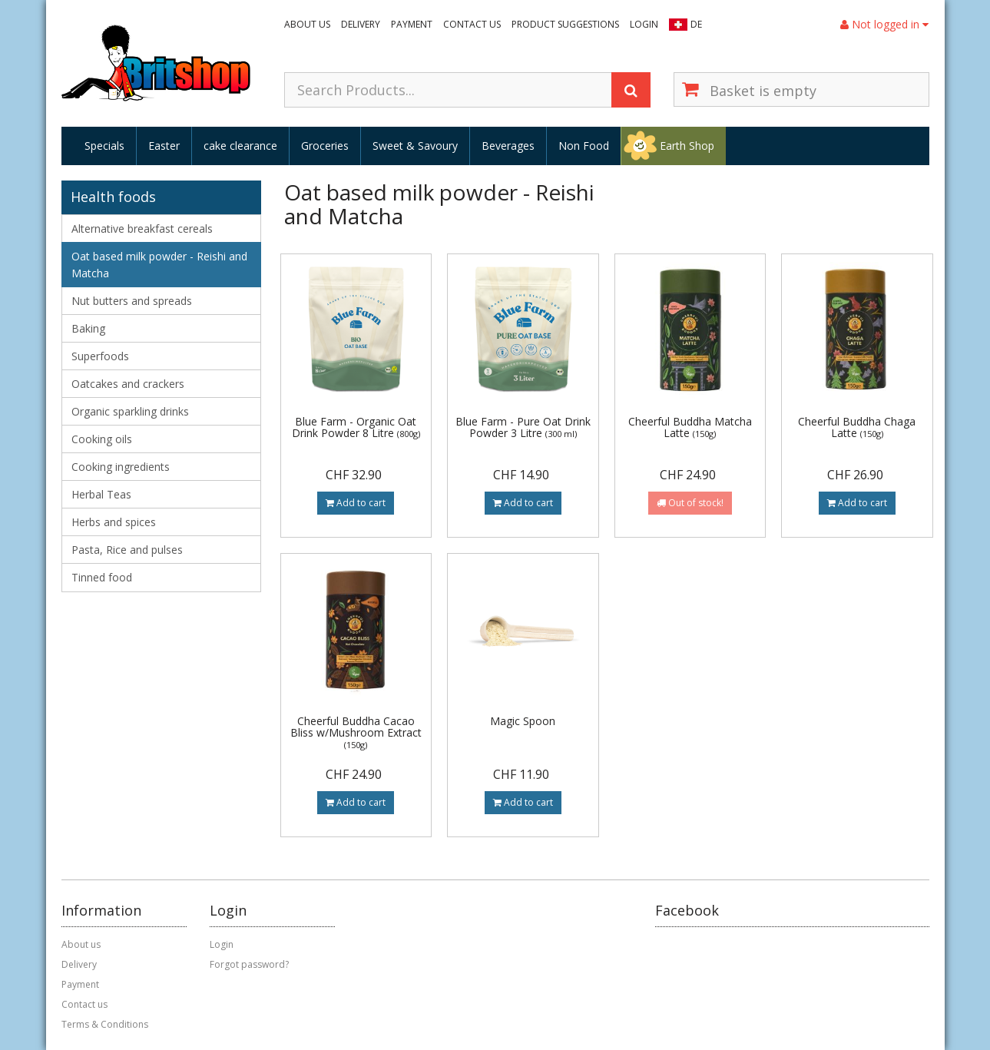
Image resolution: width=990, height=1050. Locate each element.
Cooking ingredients (120, 466)
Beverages (508, 145)
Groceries (325, 145)
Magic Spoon (522, 721)
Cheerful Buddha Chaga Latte (857, 427)
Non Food (583, 145)
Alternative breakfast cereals (142, 228)
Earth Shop (687, 145)
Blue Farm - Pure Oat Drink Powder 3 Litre (523, 427)
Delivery (360, 24)
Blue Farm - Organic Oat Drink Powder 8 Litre (356, 427)
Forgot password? (249, 964)
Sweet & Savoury (415, 145)
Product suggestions (565, 24)
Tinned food (101, 577)
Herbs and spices (113, 522)
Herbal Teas (101, 494)
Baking (88, 328)
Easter (164, 145)
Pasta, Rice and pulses (127, 549)
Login (644, 24)
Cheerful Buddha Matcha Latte (690, 427)
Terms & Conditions (104, 1024)
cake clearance (240, 145)
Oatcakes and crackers (127, 383)
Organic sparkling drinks (130, 411)
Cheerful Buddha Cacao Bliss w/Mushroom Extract (356, 732)
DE (696, 24)
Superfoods (100, 356)
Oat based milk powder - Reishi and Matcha (159, 264)
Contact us (472, 24)
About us (307, 24)
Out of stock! (690, 502)
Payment (411, 24)
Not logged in (884, 24)
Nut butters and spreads (131, 300)
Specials (104, 145)
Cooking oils (101, 439)
